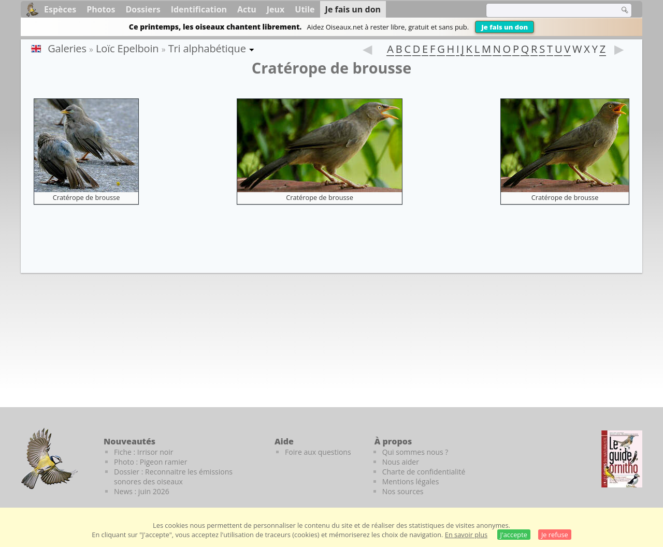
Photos (101, 9)
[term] (546, 10)
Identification (199, 9)
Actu (246, 9)
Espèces (60, 9)
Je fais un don (504, 27)
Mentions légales (410, 481)
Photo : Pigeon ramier (150, 462)
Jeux (276, 9)
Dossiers (142, 9)
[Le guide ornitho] (621, 458)
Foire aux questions (318, 452)
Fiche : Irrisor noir (143, 452)
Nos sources (403, 491)
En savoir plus (466, 534)
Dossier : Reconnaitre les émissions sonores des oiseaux (173, 476)
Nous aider (400, 462)
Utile (304, 9)
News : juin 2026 (141, 491)
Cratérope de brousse (86, 197)
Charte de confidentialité (424, 472)
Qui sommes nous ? (415, 452)
